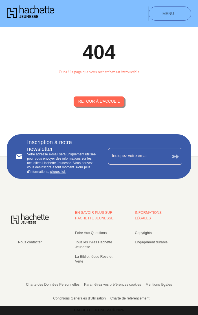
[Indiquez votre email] (138, 156)
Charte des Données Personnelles (53, 285)
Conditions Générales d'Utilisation (79, 298)
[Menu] (170, 13)
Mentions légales (159, 285)
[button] (99, 101)
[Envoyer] (175, 156)
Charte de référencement (129, 298)
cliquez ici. (57, 172)
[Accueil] (30, 13)
